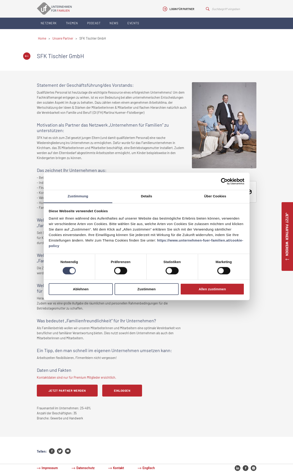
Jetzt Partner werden (67, 390)
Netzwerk (49, 23)
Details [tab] (146, 196)
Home (42, 38)
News (114, 23)
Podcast (94, 23)
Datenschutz (85, 468)
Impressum (50, 468)
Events (133, 23)
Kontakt (118, 468)
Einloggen (122, 390)
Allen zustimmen (212, 289)
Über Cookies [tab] (215, 196)
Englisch (148, 468)
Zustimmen (146, 289)
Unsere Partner (62, 38)
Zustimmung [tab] (78, 196)
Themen (72, 23)
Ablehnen (81, 289)
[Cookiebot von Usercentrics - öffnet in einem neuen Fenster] (224, 181)
